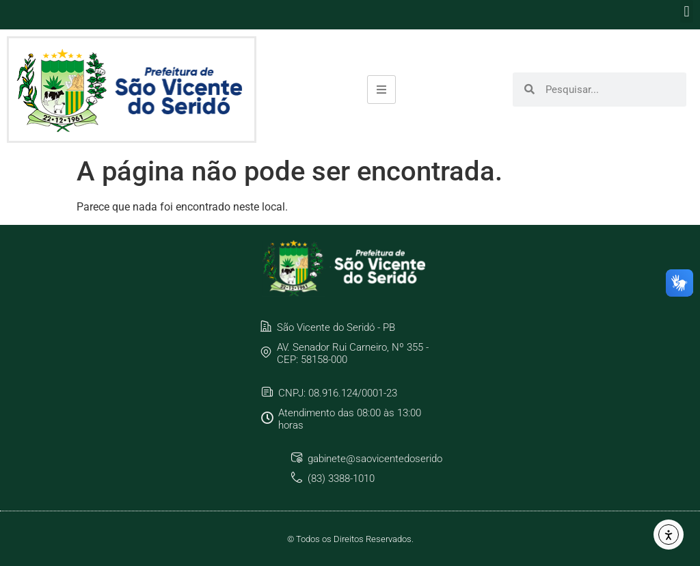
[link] (131, 89)
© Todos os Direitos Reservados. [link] (350, 539)
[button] (686, 11)
